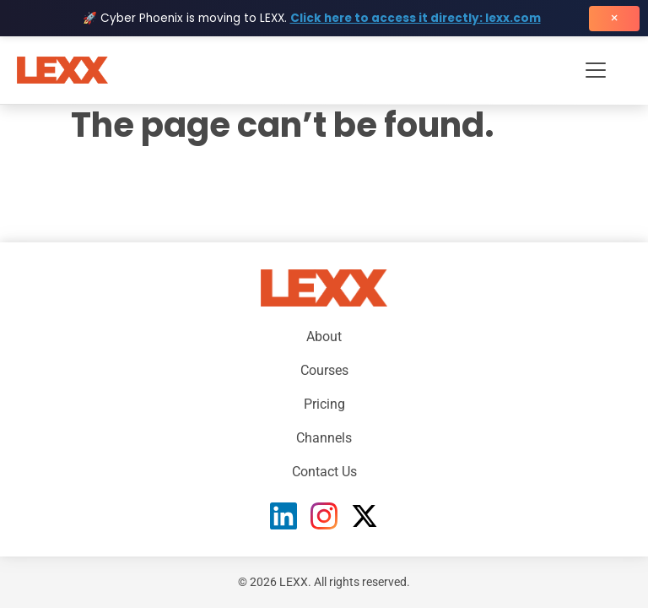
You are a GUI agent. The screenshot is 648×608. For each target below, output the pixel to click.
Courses (324, 370)
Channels (324, 438)
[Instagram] (324, 515)
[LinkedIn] (283, 515)
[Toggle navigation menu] (595, 70)
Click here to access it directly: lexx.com (415, 18)
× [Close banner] (614, 18)
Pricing (324, 404)
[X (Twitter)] (364, 515)
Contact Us (324, 472)
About (324, 336)
